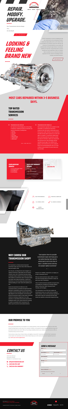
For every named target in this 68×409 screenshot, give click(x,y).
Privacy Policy (12, 402)
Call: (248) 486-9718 (20, 34)
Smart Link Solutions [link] (11, 401)
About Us (29, 9)
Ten (51, 373)
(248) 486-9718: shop (14, 364)
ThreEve (43, 373)
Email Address (45, 352)
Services (33, 9)
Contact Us (38, 9)
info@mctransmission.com (16, 362)
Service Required (44, 356)
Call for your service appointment (17, 337)
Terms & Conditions (6, 402)
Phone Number (58, 352)
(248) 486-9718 (51, 167)
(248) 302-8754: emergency (16, 366)
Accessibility (17, 402)
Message (44, 360)
